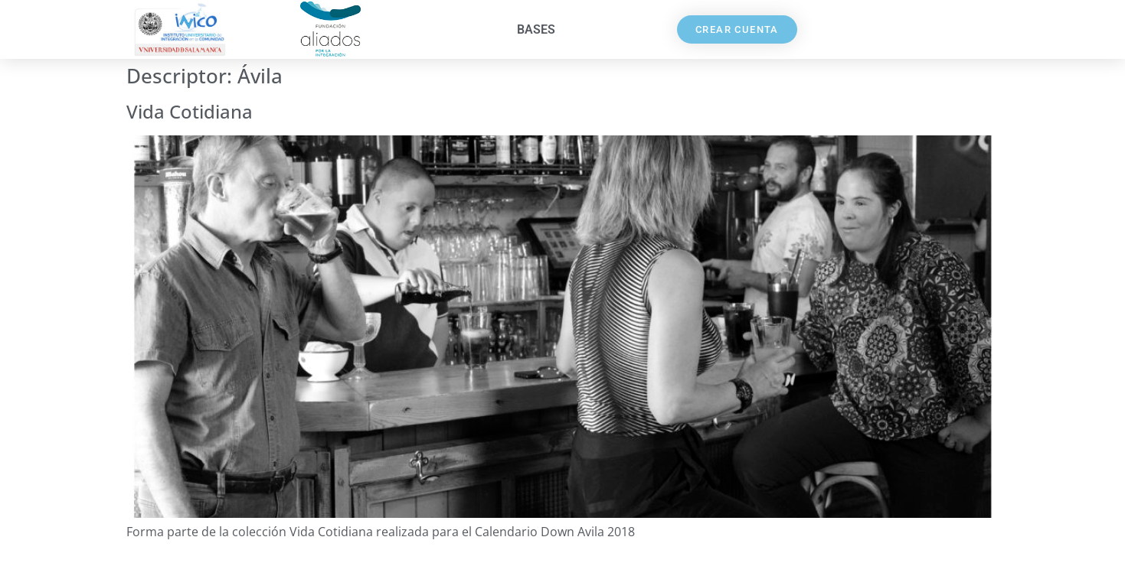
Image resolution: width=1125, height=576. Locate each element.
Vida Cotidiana (189, 111)
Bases (536, 29)
